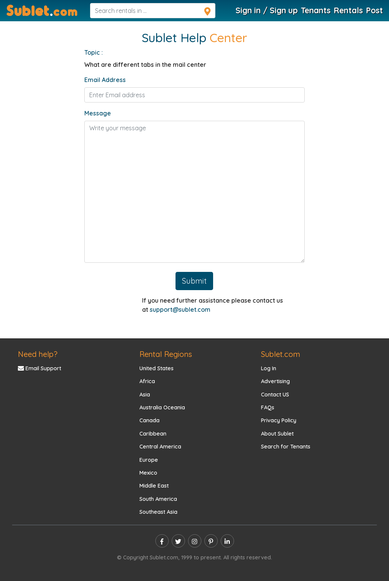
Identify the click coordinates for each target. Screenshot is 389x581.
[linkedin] (227, 541)
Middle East (154, 485)
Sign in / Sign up (267, 10)
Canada (149, 420)
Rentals (348, 10)
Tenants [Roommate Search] (315, 10)
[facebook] (162, 541)
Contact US (275, 394)
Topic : (93, 52)
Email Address (105, 80)
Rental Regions (165, 354)
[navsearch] (152, 10)
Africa (147, 381)
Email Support (39, 368)
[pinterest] (211, 541)
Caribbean (152, 433)
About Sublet (277, 433)
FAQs (267, 407)
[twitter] (178, 541)
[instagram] (194, 541)
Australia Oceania (162, 407)
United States (156, 368)
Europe (148, 459)
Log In (268, 368)
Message (97, 113)
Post (374, 10)
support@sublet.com (180, 309)
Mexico (148, 472)
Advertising (275, 381)
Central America (160, 446)
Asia (144, 394)
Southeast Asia (158, 511)
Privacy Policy (278, 420)
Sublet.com (280, 354)
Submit (194, 281)
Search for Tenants (285, 446)
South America (158, 499)
